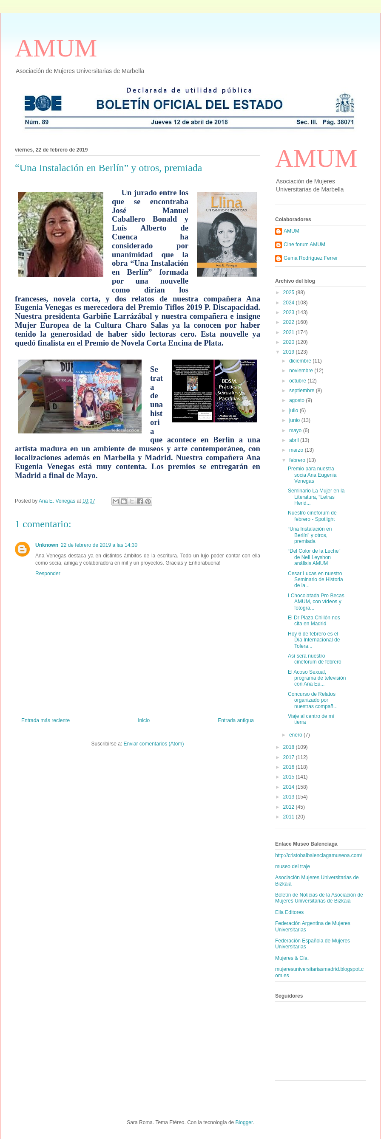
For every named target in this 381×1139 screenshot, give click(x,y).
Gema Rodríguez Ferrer (311, 258)
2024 (289, 303)
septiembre (302, 391)
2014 (289, 787)
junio (295, 420)
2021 (289, 332)
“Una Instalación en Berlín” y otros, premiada (310, 535)
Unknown (46, 545)
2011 (289, 817)
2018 (289, 747)
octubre (298, 381)
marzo (297, 450)
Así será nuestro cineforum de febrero (314, 659)
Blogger (244, 1122)
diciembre (301, 361)
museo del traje (292, 866)
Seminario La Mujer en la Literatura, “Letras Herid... (316, 497)
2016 (289, 767)
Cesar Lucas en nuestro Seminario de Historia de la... (315, 580)
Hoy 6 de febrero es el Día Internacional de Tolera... (314, 640)
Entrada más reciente (45, 720)
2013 (289, 797)
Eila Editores (289, 912)
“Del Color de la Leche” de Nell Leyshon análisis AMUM (314, 557)
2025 (289, 292)
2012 (289, 807)
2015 (289, 777)
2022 (289, 322)
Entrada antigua (236, 720)
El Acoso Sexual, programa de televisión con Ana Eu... (317, 678)
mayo (296, 430)
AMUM (56, 48)
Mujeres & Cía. (292, 958)
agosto (297, 400)
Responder (47, 574)
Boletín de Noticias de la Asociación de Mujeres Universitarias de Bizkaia (319, 898)
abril (294, 440)
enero (296, 735)
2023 (289, 312)
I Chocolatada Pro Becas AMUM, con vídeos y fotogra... (316, 602)
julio (294, 410)
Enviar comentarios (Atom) (153, 744)
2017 (289, 757)
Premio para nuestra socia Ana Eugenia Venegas (312, 475)
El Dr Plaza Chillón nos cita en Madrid (314, 621)
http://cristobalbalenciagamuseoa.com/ (318, 855)
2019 (289, 352)
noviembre (301, 371)
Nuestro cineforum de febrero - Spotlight (312, 516)
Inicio (144, 720)
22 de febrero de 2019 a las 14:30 (99, 545)
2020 (289, 342)
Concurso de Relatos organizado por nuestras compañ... (313, 700)
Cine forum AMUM (304, 244)
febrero (298, 460)
